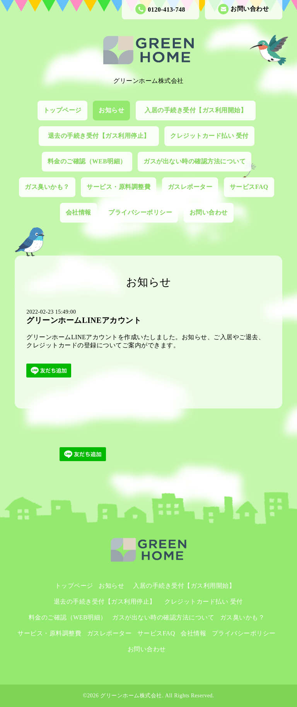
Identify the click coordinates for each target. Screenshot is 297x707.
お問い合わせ (243, 9)
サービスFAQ (249, 187)
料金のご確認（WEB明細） (87, 161)
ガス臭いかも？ (47, 187)
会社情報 (78, 212)
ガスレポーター (190, 187)
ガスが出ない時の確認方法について (194, 161)
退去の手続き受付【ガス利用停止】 (102, 135)
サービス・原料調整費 (118, 187)
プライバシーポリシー (140, 212)
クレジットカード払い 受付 (209, 135)
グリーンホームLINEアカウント (83, 320)
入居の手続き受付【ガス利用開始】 (199, 110)
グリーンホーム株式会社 (131, 695)
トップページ (62, 110)
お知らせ (111, 110)
